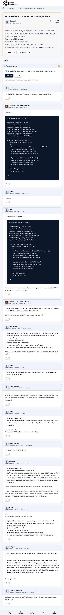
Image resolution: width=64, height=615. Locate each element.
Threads (11, 8)
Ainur (11, 507)
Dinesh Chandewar (15, 590)
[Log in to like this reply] (7, 98)
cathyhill (12, 547)
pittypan (12, 461)
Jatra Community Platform (30, 80)
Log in (18, 75)
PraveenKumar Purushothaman (19, 105)
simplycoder (13, 326)
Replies (23, 52)
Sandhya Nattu (14, 386)
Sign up (9, 75)
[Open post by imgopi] (54, 21)
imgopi (13, 21)
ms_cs (11, 87)
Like (8, 52)
